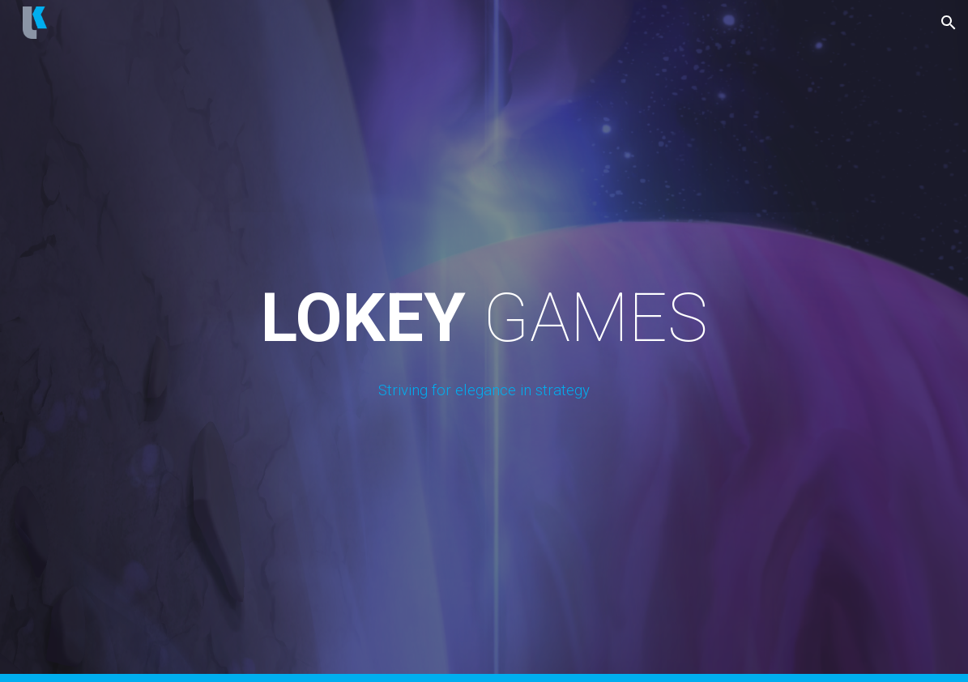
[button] (948, 22)
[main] (484, 340)
